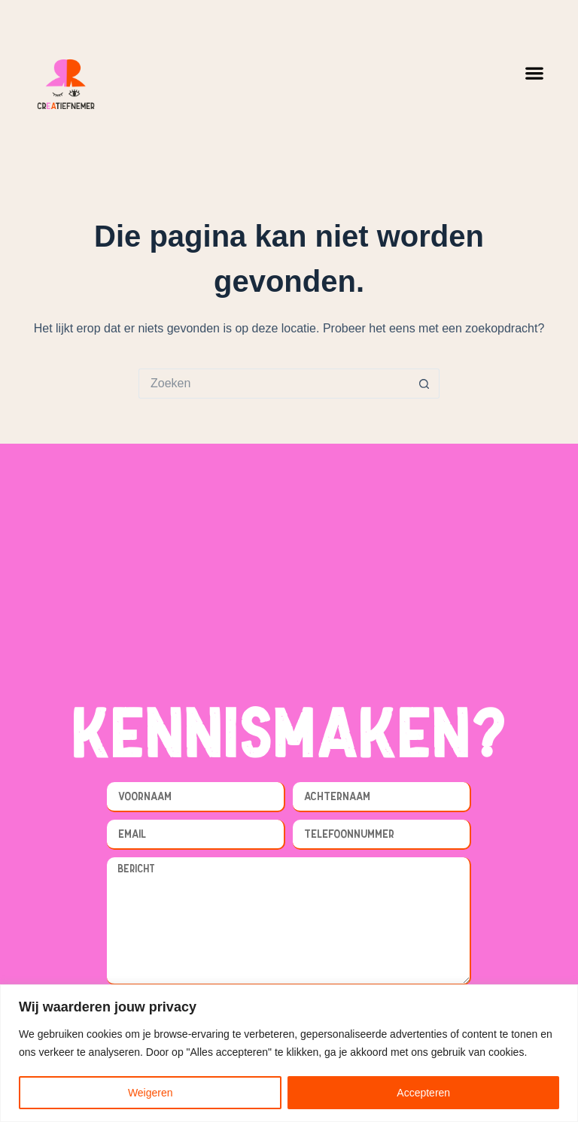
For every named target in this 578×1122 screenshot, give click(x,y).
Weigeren (150, 1093)
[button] (534, 72)
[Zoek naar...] (273, 383)
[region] (289, 1053)
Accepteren (423, 1093)
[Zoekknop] (424, 383)
